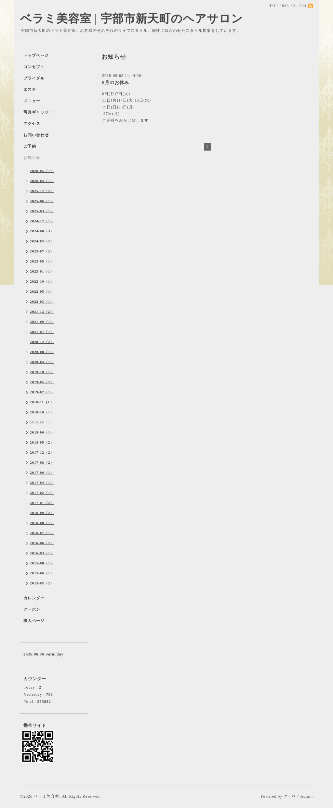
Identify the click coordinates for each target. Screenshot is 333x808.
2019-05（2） (42, 382)
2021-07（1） (42, 332)
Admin (306, 796)
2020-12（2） (42, 342)
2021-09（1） (42, 322)
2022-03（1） (42, 301)
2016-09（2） (42, 513)
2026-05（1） (42, 171)
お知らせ (31, 157)
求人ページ (34, 620)
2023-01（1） (42, 271)
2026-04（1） (42, 181)
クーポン (31, 609)
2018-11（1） (42, 402)
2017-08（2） (42, 462)
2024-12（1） (42, 221)
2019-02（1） (42, 392)
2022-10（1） (42, 281)
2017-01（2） (42, 503)
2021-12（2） (42, 311)
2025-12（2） (42, 191)
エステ (29, 89)
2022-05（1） (42, 291)
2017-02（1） (42, 493)
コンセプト (34, 67)
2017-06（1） (42, 472)
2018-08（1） (42, 422)
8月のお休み (115, 82)
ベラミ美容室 (46, 796)
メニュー (31, 101)
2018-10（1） (42, 412)
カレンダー (34, 598)
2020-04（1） (42, 362)
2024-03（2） (42, 241)
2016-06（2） (42, 543)
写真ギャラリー (38, 112)
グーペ (290, 796)
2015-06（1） (42, 573)
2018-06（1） (42, 432)
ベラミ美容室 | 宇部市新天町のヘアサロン (131, 18)
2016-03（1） (42, 553)
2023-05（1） (42, 261)
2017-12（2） (42, 452)
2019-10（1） (42, 372)
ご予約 (29, 146)
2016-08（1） (42, 523)
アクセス (31, 123)
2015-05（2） (42, 583)
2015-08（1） (42, 563)
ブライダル (34, 78)
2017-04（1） (42, 482)
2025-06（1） (42, 201)
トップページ (36, 55)
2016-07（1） (42, 533)
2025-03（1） (42, 211)
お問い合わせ (36, 135)
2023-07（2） (42, 251)
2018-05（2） (42, 442)
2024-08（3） (42, 231)
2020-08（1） (42, 352)
